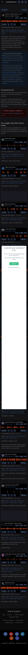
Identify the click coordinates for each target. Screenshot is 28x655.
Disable (14, 263)
